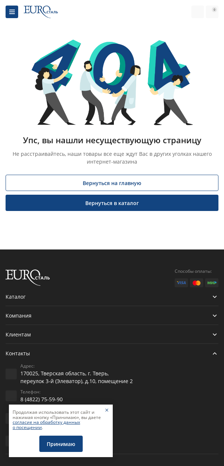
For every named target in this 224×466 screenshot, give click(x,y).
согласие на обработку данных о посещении (46, 424)
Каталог (16, 296)
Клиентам (18, 334)
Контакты (18, 353)
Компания (19, 315)
